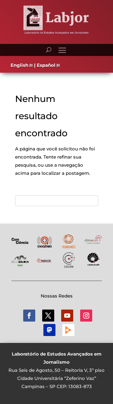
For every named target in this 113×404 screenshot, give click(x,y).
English (22, 65)
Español (48, 65)
